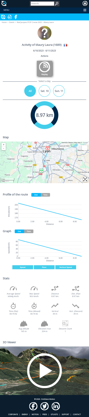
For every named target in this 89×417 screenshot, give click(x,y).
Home (4, 22)
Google (85, 142)
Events (11, 22)
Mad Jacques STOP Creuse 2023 (29, 22)
